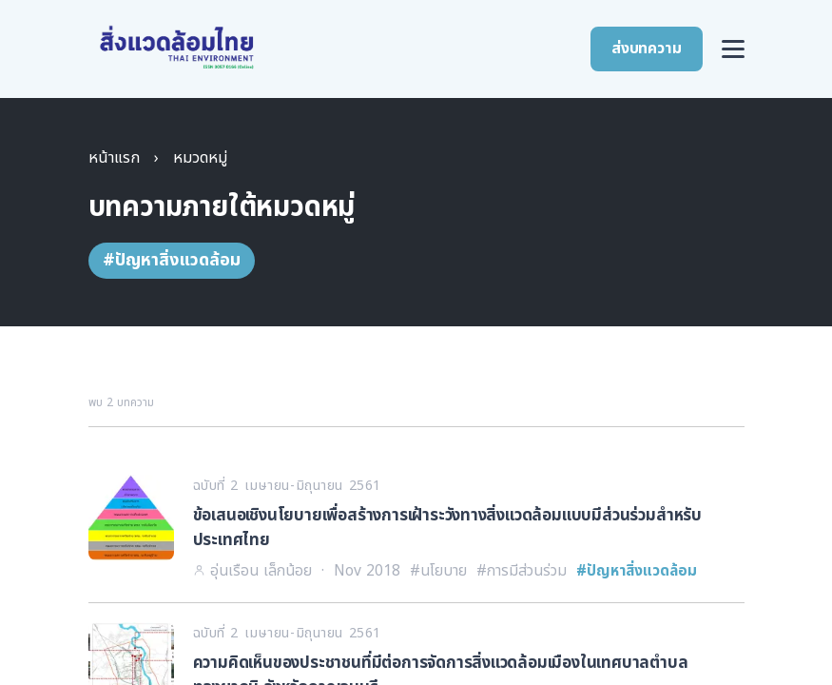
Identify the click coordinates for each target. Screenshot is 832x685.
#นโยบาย (438, 570)
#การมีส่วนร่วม (521, 570)
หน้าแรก (114, 158)
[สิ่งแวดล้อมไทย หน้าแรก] (176, 48)
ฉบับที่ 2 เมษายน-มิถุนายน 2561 (287, 486)
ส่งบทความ (646, 48)
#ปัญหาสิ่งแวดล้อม (636, 570)
